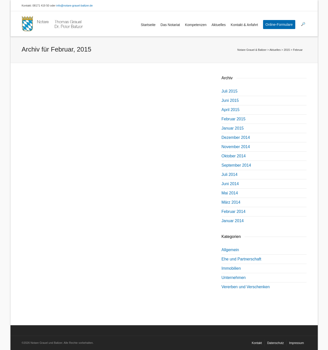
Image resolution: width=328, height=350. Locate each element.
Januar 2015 (233, 128)
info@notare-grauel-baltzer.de (74, 5)
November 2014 (236, 147)
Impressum (296, 343)
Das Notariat (170, 25)
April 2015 (231, 110)
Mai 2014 (230, 193)
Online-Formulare (279, 25)
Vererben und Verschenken (246, 287)
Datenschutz (275, 343)
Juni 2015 (230, 100)
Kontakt (257, 343)
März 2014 (231, 202)
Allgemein (230, 250)
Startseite (148, 25)
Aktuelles (219, 25)
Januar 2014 (233, 221)
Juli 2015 (230, 91)
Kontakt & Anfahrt (244, 25)
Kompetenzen (195, 25)
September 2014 (236, 165)
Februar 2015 (234, 119)
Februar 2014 (234, 211)
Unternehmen (234, 277)
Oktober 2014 (234, 156)
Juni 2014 (230, 184)
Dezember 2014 (236, 137)
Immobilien (231, 268)
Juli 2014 (230, 174)
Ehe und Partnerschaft (241, 259)
